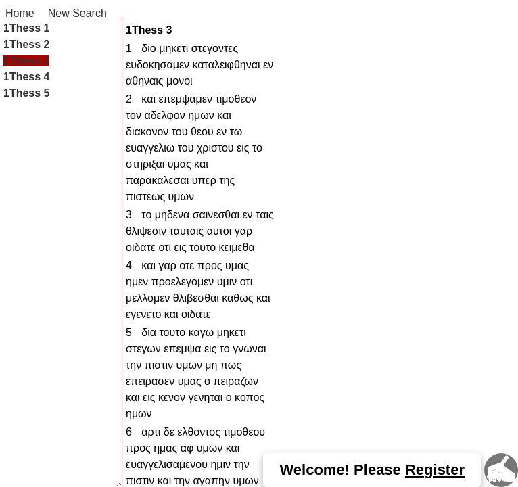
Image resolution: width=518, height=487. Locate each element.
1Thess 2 (26, 44)
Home (19, 13)
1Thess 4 (26, 77)
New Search (77, 13)
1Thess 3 (26, 60)
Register (435, 469)
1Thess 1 (26, 28)
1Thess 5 (26, 93)
